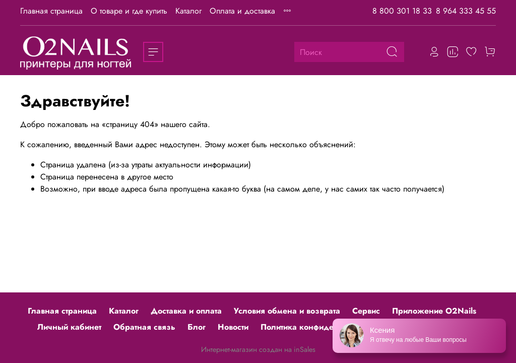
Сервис (366, 311)
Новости (233, 327)
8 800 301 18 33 (402, 11)
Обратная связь (144, 327)
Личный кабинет (69, 327)
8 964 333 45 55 (466, 11)
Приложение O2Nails (434, 311)
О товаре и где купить (129, 11)
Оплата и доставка (242, 11)
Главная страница (51, 11)
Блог (196, 327)
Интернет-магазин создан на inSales (258, 349)
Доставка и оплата (186, 311)
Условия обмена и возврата (287, 311)
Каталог (188, 11)
